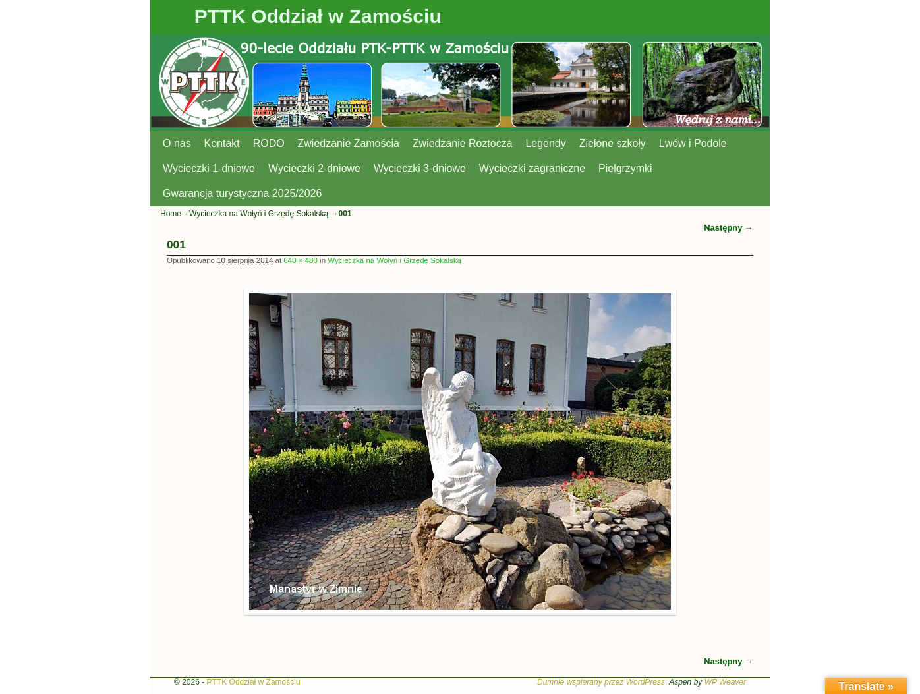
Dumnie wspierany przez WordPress (601, 682)
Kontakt (222, 143)
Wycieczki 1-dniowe (209, 168)
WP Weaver (725, 682)
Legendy (546, 143)
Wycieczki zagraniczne (532, 168)
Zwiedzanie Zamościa (348, 143)
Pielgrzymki (625, 168)
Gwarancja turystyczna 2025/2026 (242, 193)
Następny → (728, 228)
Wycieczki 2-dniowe (314, 168)
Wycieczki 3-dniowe (420, 168)
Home (170, 213)
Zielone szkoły (612, 143)
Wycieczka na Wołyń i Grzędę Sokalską (258, 213)
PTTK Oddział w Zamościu (318, 16)
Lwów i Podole (693, 143)
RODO (269, 143)
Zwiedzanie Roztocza (463, 143)
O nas (177, 143)
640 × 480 (300, 260)
